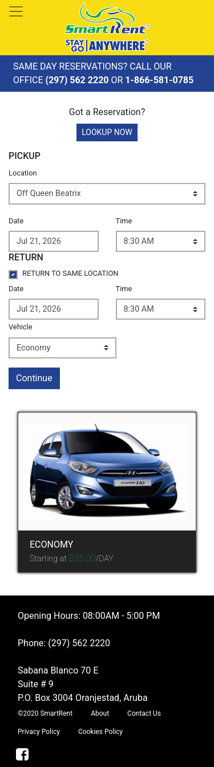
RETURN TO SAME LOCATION (70, 273)
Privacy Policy (39, 732)
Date (16, 221)
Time (124, 221)
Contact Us (144, 713)
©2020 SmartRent (45, 713)
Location (23, 173)
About (100, 713)
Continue (34, 378)
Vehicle (20, 327)
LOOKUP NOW (107, 132)
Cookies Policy (100, 732)
